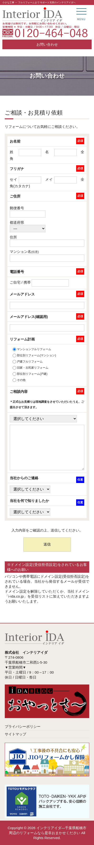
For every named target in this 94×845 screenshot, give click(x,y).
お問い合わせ (47, 44)
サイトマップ (15, 734)
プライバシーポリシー (22, 726)
